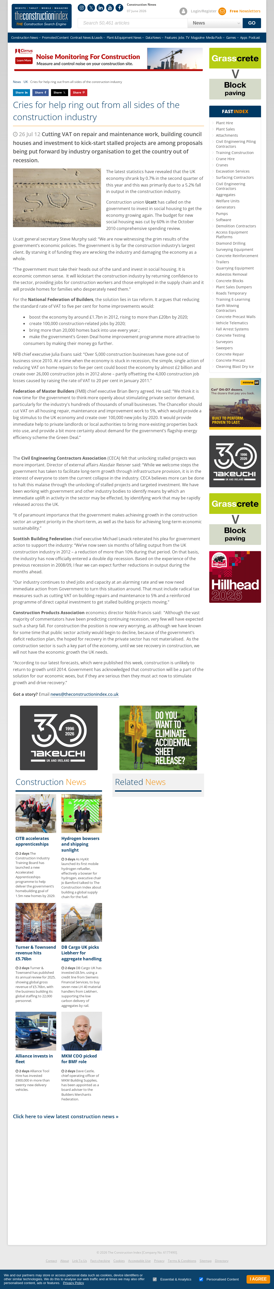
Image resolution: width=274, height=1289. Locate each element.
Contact (51, 1261)
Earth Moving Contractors (227, 308)
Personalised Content (219, 1279)
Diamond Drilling (231, 243)
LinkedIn (100, 8)
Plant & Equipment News (124, 37)
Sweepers (224, 347)
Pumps (222, 213)
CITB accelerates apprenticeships (32, 841)
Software (223, 219)
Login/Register (204, 11)
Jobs (181, 37)
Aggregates (225, 194)
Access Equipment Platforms (232, 234)
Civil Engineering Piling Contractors (236, 144)
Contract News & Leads (86, 37)
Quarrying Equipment (235, 268)
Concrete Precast (230, 360)
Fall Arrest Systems (232, 329)
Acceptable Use (139, 1261)
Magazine (197, 37)
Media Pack (214, 37)
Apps (243, 37)
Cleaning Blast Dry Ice (235, 366)
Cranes (222, 165)
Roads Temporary (231, 293)
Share (20, 92)
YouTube (110, 8)
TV (187, 37)
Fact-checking (100, 1261)
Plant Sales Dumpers (234, 286)
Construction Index (42, 16)
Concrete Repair (230, 354)
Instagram (81, 8)
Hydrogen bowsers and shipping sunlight (80, 844)
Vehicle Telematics (232, 322)
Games (231, 37)
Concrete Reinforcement (237, 255)
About (64, 1261)
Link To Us (79, 1261)
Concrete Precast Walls (236, 316)
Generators (225, 207)
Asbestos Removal (231, 274)
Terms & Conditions (182, 1261)
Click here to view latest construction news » (66, 1116)
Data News (153, 37)
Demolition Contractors (236, 225)
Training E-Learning (233, 299)
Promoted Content (55, 37)
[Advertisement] (108, 1181)
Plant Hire (224, 122)
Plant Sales (225, 129)
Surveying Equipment (234, 249)
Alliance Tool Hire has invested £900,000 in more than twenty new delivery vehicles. (33, 1080)
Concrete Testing (230, 335)
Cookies (119, 1261)
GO (252, 23)
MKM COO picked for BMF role (79, 1058)
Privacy (159, 1261)
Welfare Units (228, 200)
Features (171, 37)
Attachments (227, 135)
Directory (221, 1261)
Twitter (91, 8)
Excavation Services (233, 171)
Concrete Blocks (229, 280)
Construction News (24, 37)
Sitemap (206, 1261)
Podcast (254, 37)
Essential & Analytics (172, 1279)
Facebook (119, 8)
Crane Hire (225, 158)
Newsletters (245, 11)
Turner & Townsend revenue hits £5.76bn (36, 953)
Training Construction (235, 152)
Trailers (222, 261)
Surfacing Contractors (235, 177)
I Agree (258, 1279)
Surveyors (224, 341)
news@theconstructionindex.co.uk (85, 694)
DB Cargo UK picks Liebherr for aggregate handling (81, 953)
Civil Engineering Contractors (230, 186)
